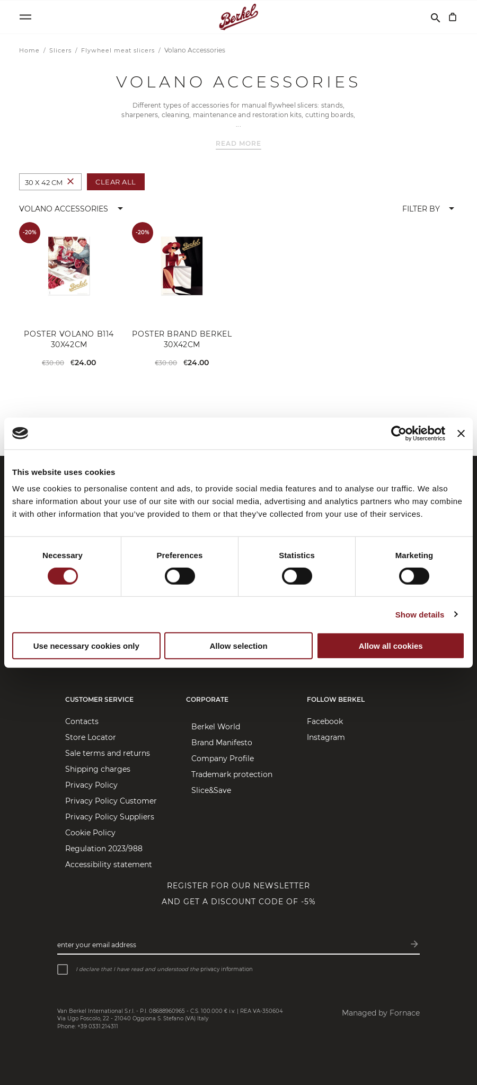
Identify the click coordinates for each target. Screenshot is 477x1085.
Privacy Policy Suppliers (109, 817)
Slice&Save (211, 790)
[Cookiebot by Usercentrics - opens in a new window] (398, 433)
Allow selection (238, 645)
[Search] (435, 17)
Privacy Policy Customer (111, 801)
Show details (420, 614)
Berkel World (215, 726)
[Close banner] (461, 433)
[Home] (238, 17)
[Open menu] (25, 17)
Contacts (82, 721)
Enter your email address (96, 945)
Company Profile (222, 758)
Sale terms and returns (107, 753)
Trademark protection (231, 774)
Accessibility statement (108, 864)
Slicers (61, 50)
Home (30, 50)
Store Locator (90, 737)
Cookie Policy (90, 832)
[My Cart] (452, 17)
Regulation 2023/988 (104, 848)
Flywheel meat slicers (119, 50)
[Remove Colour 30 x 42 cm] (70, 182)
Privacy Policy (91, 785)
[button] (73, 209)
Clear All (115, 182)
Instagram (326, 737)
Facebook (325, 721)
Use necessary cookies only (86, 645)
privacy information (226, 969)
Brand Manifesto (221, 742)
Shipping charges (97, 769)
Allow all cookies (391, 645)
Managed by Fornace (381, 1013)
